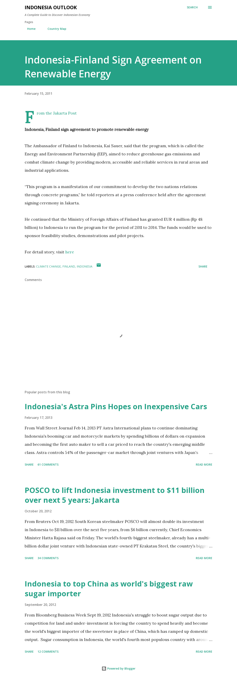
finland (68, 266)
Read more (204, 464)
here (69, 251)
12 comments (48, 651)
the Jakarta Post (61, 113)
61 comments (48, 464)
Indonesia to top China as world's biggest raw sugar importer (109, 589)
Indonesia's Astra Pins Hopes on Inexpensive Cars (116, 406)
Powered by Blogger (118, 668)
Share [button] (202, 266)
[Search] (192, 7)
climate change (48, 266)
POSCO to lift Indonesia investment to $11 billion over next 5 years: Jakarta (115, 495)
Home (29, 29)
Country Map (54, 29)
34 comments (48, 558)
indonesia (84, 266)
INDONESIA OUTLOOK (51, 7)
